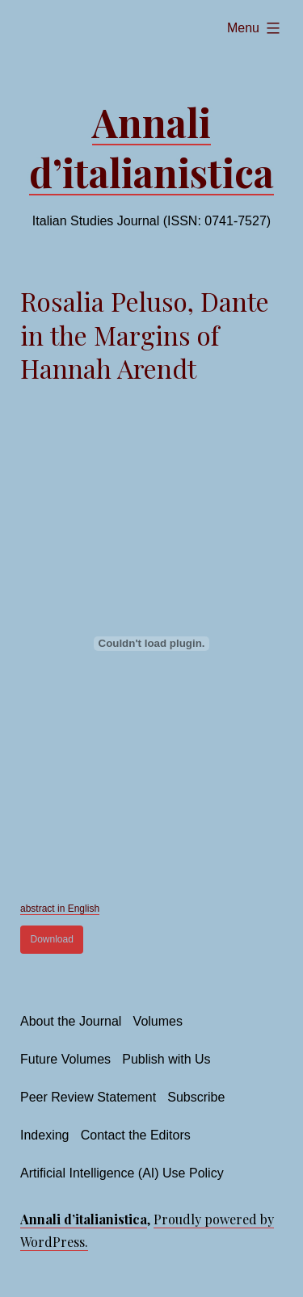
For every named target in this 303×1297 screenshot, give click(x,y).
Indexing (44, 1135)
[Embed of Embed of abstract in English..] (151, 643)
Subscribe (196, 1097)
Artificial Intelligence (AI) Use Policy (122, 1173)
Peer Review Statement (88, 1097)
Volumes (158, 1021)
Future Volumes (65, 1059)
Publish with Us (166, 1059)
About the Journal (70, 1021)
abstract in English (59, 908)
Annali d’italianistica (151, 147)
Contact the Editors (136, 1135)
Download (52, 939)
